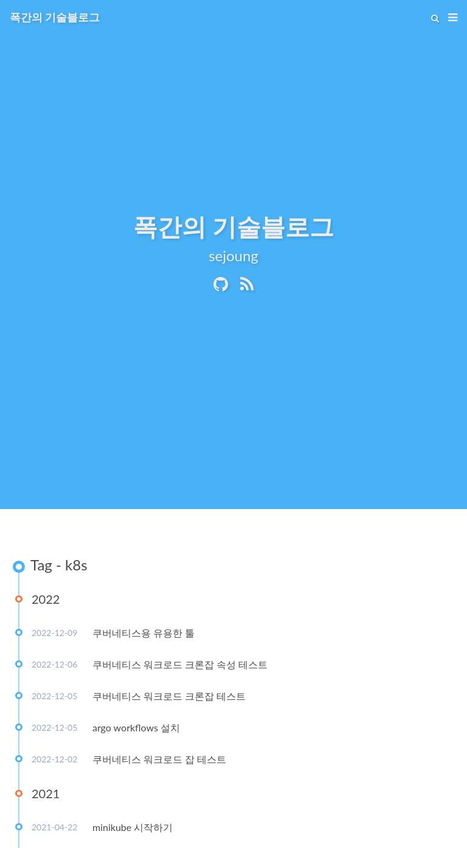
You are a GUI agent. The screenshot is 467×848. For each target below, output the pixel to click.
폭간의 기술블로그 (55, 17)
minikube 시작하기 (132, 827)
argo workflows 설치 (136, 727)
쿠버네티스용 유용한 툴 (143, 632)
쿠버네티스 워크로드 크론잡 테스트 (169, 696)
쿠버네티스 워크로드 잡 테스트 (159, 759)
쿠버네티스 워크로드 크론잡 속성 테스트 (180, 664)
